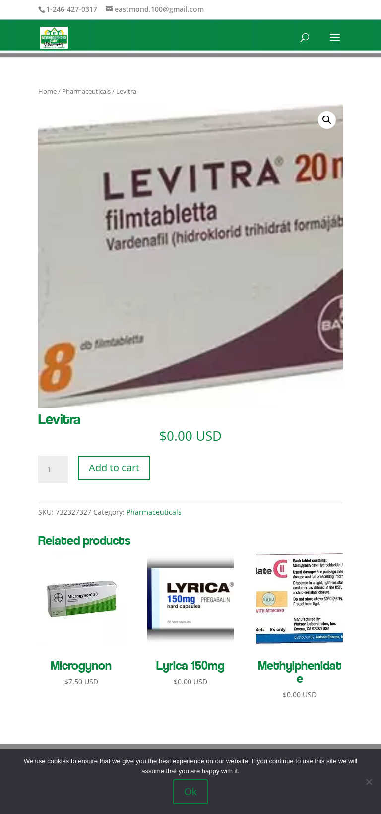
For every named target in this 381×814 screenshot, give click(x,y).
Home (47, 91)
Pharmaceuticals (86, 91)
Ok (190, 791)
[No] (369, 782)
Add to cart (114, 467)
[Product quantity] (53, 469)
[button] (327, 120)
